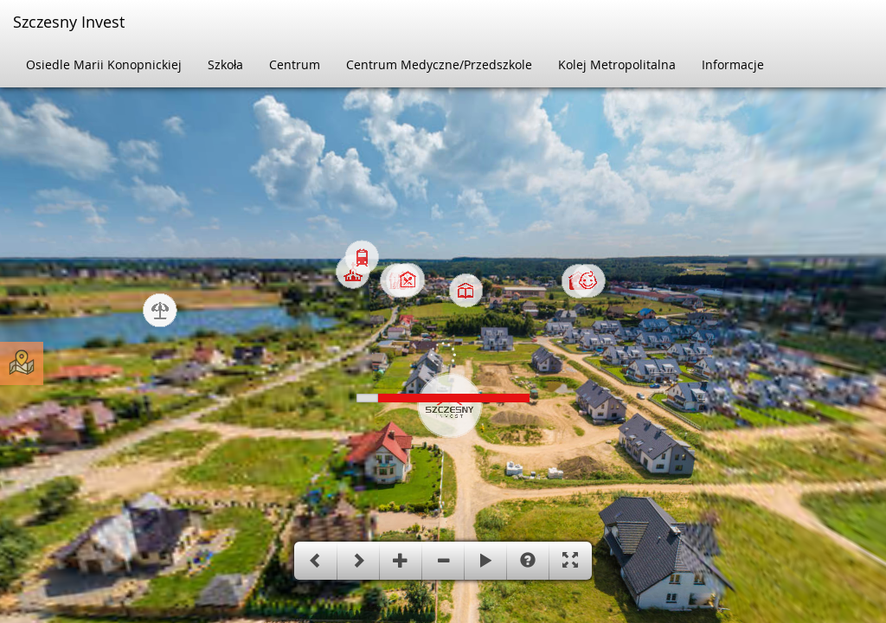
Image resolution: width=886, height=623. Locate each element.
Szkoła (225, 64)
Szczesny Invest (69, 21)
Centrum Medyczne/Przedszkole (439, 64)
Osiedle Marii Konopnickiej (104, 64)
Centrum (294, 64)
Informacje (733, 64)
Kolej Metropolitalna (617, 64)
